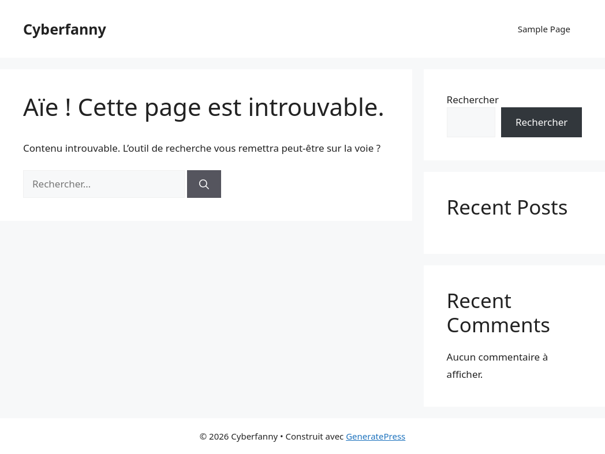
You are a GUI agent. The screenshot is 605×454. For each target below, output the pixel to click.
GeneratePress (375, 436)
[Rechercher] (204, 184)
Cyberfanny (64, 29)
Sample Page (544, 29)
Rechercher (473, 99)
